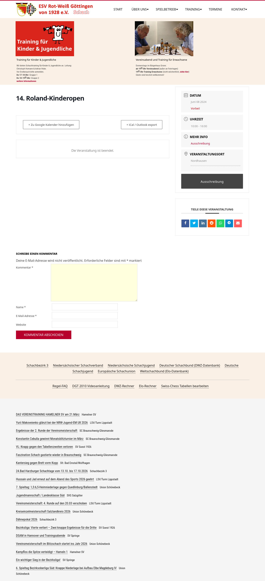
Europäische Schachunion (116, 371)
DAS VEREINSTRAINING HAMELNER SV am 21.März (48, 414)
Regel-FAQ (60, 386)
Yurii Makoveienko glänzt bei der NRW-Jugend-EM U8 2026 (52, 422)
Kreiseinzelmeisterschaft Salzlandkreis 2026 (43, 511)
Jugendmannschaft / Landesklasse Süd (40, 495)
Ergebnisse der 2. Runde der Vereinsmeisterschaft (46, 430)
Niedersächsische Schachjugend (131, 365)
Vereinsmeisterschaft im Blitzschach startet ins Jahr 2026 (51, 544)
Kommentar (24, 267)
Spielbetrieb (166, 9)
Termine (215, 9)
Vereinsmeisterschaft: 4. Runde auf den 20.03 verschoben (51, 503)
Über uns (139, 9)
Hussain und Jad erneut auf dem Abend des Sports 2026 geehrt (55, 479)
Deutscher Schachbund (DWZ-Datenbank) (189, 365)
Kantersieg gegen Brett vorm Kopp (37, 463)
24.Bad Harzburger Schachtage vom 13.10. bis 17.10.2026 (52, 471)
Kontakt (238, 9)
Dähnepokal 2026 (26, 519)
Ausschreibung (200, 143)
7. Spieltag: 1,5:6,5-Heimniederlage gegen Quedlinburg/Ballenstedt (56, 487)
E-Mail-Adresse (26, 316)
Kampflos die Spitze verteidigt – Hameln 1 (42, 552)
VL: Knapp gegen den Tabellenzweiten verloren (44, 447)
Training (192, 9)
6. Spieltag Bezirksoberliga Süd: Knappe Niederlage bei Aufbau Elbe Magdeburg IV (66, 568)
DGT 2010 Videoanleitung (91, 386)
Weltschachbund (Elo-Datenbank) (164, 371)
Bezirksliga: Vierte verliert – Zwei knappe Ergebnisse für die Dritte (56, 527)
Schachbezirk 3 (37, 365)
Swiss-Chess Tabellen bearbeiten (184, 386)
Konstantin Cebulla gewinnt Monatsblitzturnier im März (49, 439)
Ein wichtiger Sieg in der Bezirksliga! (38, 560)
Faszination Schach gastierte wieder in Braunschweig (48, 455)
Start (118, 9)
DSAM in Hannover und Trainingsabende (40, 535)
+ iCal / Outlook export (141, 125)
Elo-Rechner (147, 386)
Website (21, 324)
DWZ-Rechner (124, 386)
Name (21, 307)
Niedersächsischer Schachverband (78, 365)
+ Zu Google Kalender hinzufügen (52, 125)
